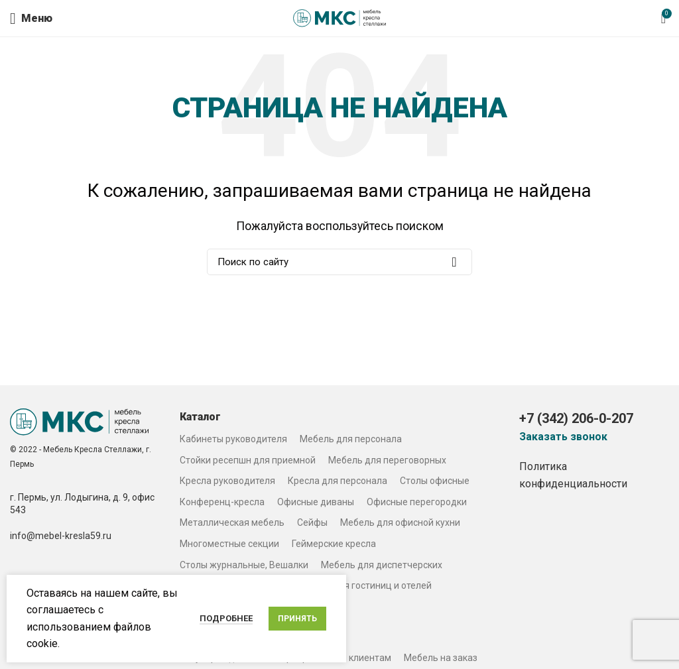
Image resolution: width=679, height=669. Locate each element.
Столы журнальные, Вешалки (244, 565)
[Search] (339, 262)
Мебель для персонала (351, 439)
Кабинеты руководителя (233, 439)
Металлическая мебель (232, 522)
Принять (297, 618)
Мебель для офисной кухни (400, 522)
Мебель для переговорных (387, 460)
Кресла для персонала (337, 480)
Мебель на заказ (440, 657)
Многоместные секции (229, 543)
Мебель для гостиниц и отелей (364, 585)
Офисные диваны (315, 502)
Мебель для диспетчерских (381, 565)
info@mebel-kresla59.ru (60, 535)
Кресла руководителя (227, 480)
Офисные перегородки (417, 502)
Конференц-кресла (222, 502)
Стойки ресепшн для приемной (248, 460)
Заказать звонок (563, 437)
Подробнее (226, 618)
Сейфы (312, 522)
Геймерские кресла (334, 543)
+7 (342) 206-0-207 (576, 418)
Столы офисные (434, 480)
